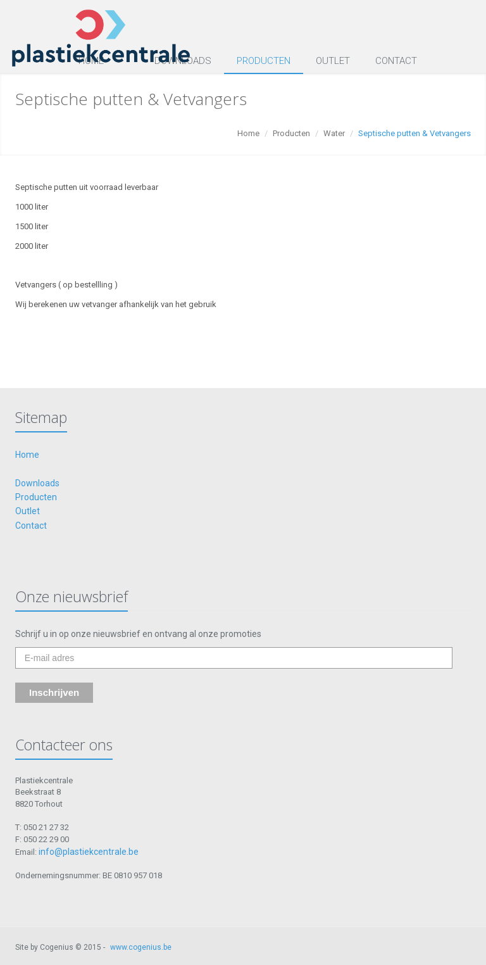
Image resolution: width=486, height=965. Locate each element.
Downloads (37, 483)
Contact (396, 60)
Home (248, 133)
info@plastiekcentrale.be (89, 852)
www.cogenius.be (140, 947)
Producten (263, 60)
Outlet (333, 60)
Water (334, 133)
